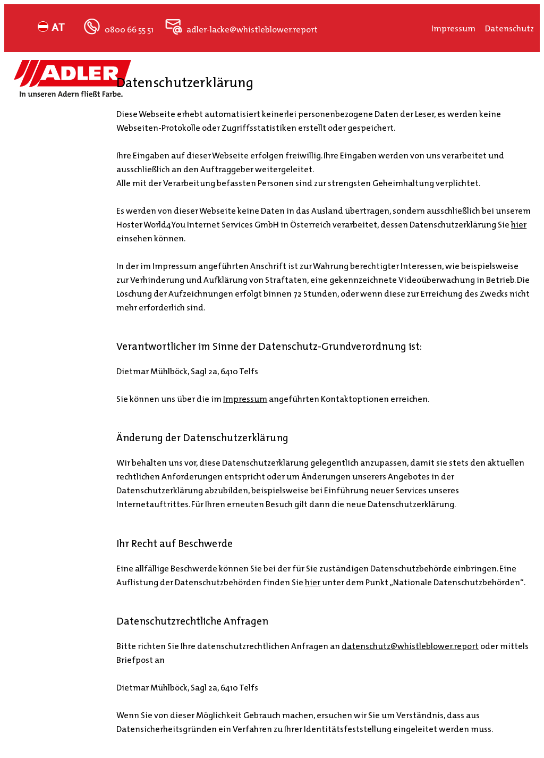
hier (518, 224)
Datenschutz (509, 28)
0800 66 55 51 (132, 29)
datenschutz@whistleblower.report (410, 646)
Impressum (458, 28)
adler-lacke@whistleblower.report (250, 29)
